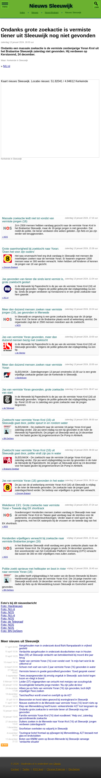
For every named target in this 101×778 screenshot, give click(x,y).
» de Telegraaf (8, 408)
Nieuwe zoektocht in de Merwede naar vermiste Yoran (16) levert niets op (58, 703)
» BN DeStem (8, 438)
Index (22, 12)
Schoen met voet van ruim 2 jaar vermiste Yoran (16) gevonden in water (57, 667)
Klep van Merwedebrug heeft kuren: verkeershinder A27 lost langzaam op (58, 706)
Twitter (26, 769)
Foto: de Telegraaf (12, 621)
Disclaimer (74, 769)
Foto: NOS (7, 612)
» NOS (5, 237)
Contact (15, 769)
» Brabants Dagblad (10, 469)
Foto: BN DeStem (11, 631)
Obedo (57, 763)
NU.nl (6, 66)
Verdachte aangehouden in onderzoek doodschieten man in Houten (55, 651)
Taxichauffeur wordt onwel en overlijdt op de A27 (45, 695)
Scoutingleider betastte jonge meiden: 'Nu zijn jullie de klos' (50, 685)
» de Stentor (20, 353)
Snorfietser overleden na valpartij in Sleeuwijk (43, 728)
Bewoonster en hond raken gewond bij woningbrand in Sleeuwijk (53, 699)
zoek (96, 7)
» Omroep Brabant (10, 267)
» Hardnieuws (20, 378)
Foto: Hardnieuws (11, 606)
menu (5, 5)
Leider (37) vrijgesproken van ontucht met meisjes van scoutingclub (55, 681)
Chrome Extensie (56, 769)
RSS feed (38, 769)
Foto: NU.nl (8, 609)
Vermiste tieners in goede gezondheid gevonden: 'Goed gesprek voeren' (57, 671)
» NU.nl (5, 298)
